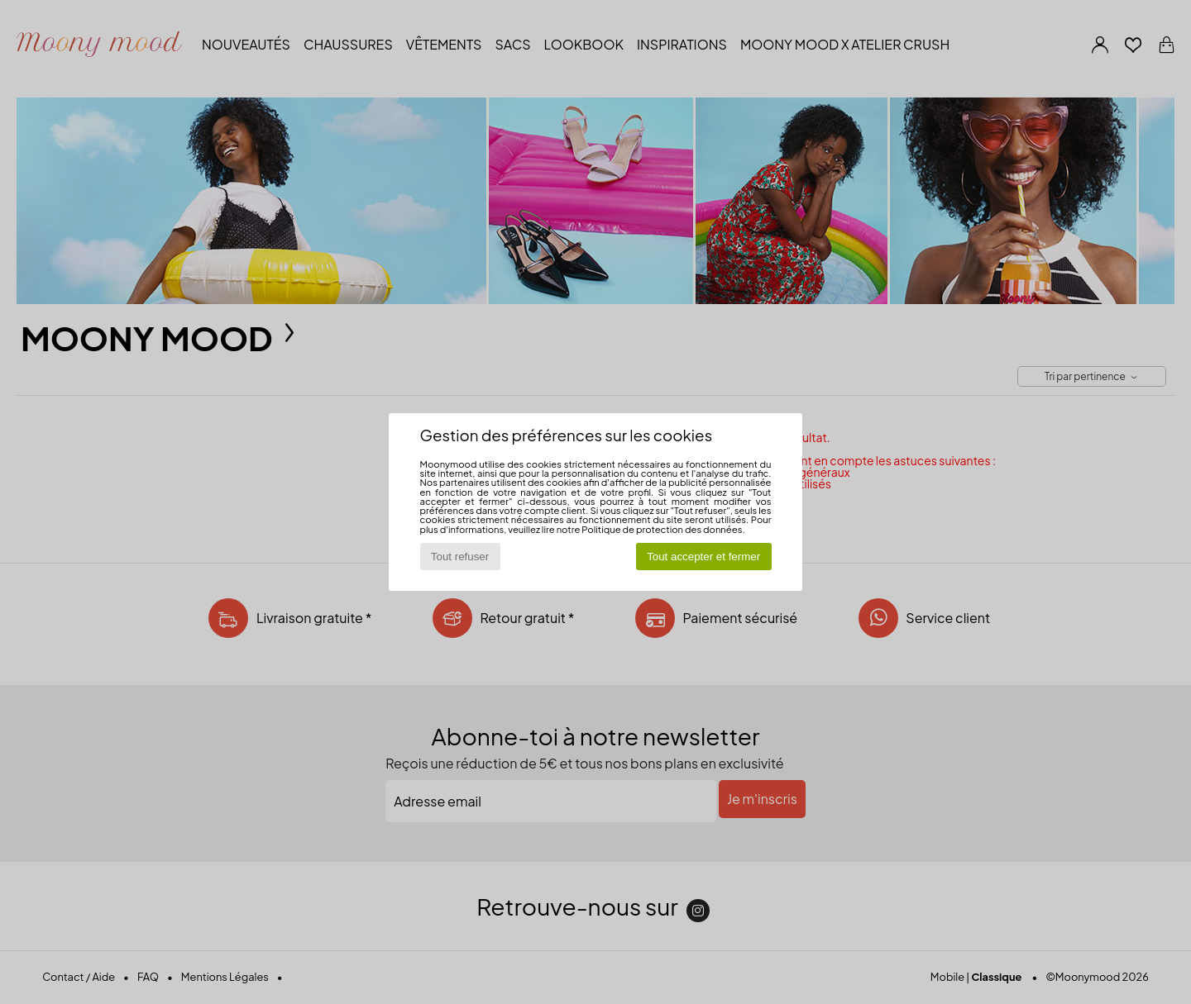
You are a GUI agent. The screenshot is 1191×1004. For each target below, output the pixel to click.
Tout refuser (460, 556)
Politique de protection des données (661, 529)
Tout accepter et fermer (703, 556)
